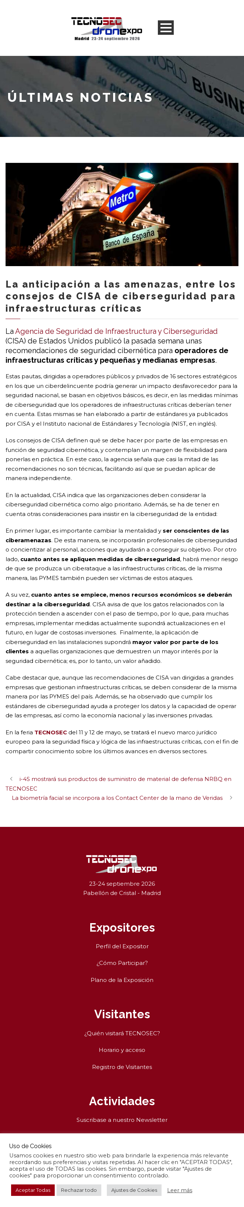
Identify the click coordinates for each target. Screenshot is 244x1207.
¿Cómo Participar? (122, 962)
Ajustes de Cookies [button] (134, 1190)
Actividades (122, 1101)
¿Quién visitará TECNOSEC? (122, 1033)
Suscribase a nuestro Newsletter (122, 1119)
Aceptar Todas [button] (33, 1190)
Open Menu (166, 27)
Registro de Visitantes (122, 1066)
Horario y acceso (122, 1049)
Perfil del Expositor (122, 946)
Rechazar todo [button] (79, 1190)
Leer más (179, 1190)
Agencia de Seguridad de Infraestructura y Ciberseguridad (116, 331)
